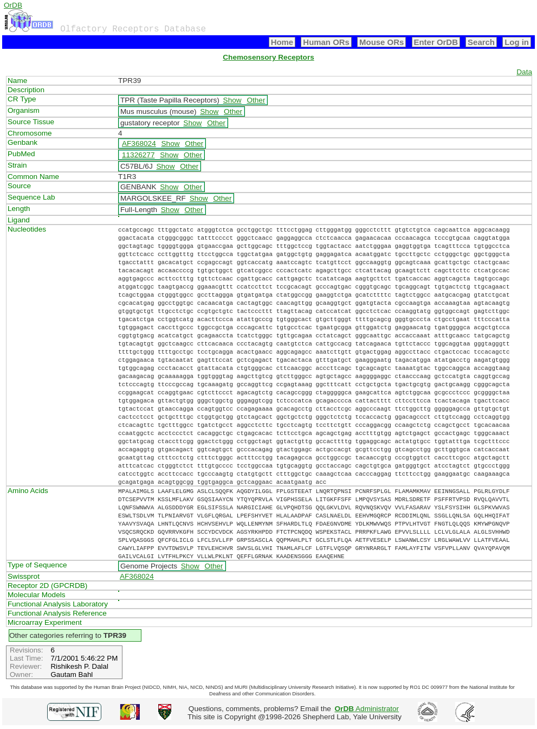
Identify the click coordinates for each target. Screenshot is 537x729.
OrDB (13, 5)
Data (524, 72)
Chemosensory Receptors (268, 57)
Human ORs (326, 42)
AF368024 (139, 143)
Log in (516, 42)
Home (282, 42)
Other (256, 100)
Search (481, 42)
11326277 (138, 155)
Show (232, 100)
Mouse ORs (381, 42)
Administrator (367, 709)
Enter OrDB (436, 42)
